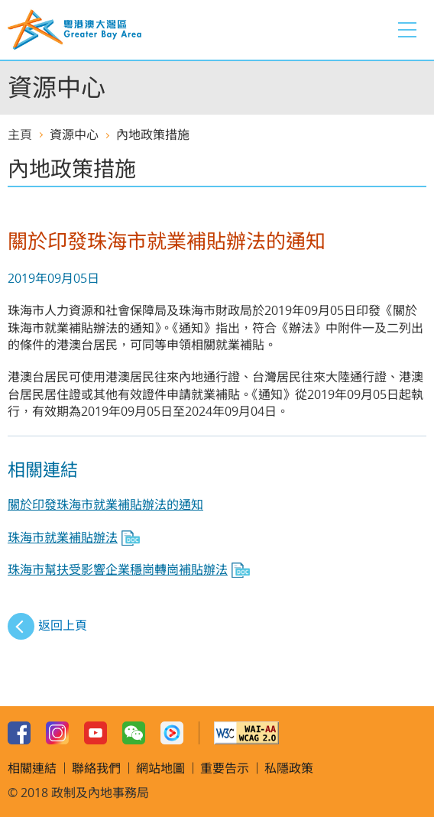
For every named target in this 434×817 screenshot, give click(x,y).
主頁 (20, 134)
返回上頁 (62, 625)
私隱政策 (288, 768)
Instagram (57, 732)
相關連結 (32, 768)
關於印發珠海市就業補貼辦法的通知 (105, 504)
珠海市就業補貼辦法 (63, 537)
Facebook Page (19, 732)
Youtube (95, 732)
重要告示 (224, 768)
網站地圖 (160, 768)
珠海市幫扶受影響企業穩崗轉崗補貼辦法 (118, 569)
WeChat (133, 732)
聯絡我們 (96, 768)
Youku (171, 732)
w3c (246, 732)
